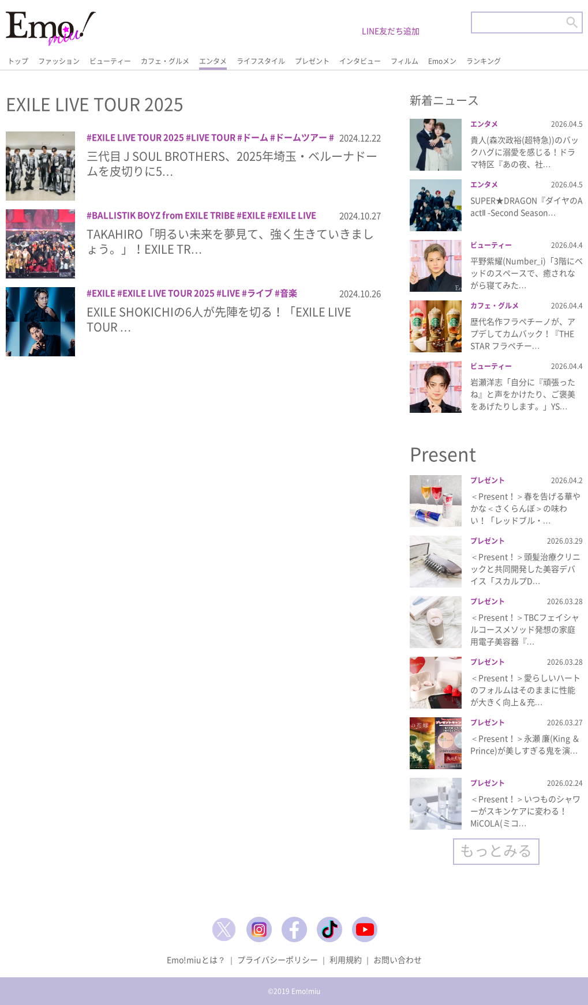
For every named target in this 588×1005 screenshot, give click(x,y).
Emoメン (442, 61)
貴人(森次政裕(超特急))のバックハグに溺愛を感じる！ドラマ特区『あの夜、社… (524, 152)
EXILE (253, 215)
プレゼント (312, 61)
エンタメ (213, 61)
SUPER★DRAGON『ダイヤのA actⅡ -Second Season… (526, 206)
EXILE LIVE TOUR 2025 (138, 137)
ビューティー (110, 61)
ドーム (255, 137)
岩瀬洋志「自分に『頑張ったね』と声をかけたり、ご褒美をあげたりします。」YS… (522, 394)
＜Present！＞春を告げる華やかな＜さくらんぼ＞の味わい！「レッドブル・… (525, 508)
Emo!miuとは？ (196, 959)
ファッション (59, 61)
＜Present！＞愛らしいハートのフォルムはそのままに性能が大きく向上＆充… (525, 689)
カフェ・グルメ (165, 61)
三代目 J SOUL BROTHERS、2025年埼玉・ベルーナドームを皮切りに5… (232, 163)
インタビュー (360, 61)
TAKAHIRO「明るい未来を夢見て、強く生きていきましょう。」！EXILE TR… (230, 241)
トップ (18, 61)
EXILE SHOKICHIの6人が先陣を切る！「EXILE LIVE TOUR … (219, 319)
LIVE (231, 293)
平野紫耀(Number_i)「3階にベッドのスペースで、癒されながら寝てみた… (526, 273)
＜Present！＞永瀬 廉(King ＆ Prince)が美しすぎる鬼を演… (525, 744)
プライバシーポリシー (277, 959)
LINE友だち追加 (391, 30)
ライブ (260, 293)
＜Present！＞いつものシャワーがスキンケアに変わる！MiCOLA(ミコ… (525, 811)
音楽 (288, 293)
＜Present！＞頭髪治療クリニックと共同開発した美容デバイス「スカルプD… (525, 568)
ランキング (483, 61)
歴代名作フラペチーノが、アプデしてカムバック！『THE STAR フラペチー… (522, 333)
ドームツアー (301, 137)
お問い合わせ (397, 959)
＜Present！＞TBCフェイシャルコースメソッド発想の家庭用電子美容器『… (524, 629)
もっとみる (496, 850)
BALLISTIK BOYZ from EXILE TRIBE (163, 215)
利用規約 (345, 959)
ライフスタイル (261, 61)
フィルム (404, 61)
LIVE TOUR (213, 137)
